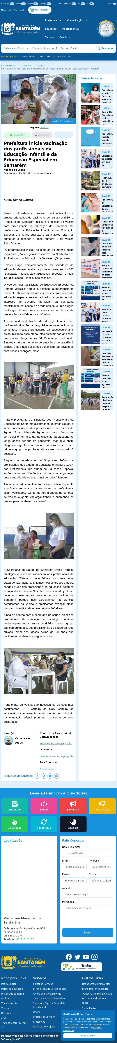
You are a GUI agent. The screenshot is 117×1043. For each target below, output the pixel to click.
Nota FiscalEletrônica (94, 998)
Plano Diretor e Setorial (95, 988)
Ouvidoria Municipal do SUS (97, 993)
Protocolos (39, 1021)
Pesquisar (105, 48)
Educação (51, 28)
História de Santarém (13, 993)
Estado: (66, 874)
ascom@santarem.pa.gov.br (56, 743)
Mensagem (68, 901)
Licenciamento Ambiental (96, 983)
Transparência (70, 28)
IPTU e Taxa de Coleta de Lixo (49, 988)
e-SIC (4, 1018)
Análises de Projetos (44, 1026)
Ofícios (37, 1011)
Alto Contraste (67, 3)
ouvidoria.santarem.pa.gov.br (57, 756)
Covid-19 (42, 65)
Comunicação (77, 20)
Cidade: (93, 874)
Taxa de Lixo (59, 56)
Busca (33, 3)
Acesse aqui (46, 769)
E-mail (65, 860)
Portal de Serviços (43, 983)
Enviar (87, 932)
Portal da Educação (12, 988)
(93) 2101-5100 (25, 939)
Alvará (70, 56)
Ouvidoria (65, 37)
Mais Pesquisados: (10, 56)
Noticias (5, 998)
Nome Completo (71, 846)
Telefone (94, 860)
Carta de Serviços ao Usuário (49, 998)
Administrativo (20, 10)
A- (90, 3)
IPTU (48, 56)
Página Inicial (11, 65)
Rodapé (45, 3)
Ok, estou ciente (88, 1035)
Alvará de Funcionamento (47, 993)
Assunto (66, 888)
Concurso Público (29, 56)
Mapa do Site (6, 10)
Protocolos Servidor (44, 1016)
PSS (41, 56)
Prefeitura (53, 20)
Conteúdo (7, 3)
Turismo (50, 37)
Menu (21, 3)
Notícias (29, 65)
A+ (81, 3)
